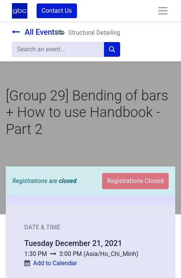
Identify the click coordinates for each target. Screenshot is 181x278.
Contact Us (57, 10)
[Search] (112, 49)
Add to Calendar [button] (55, 263)
